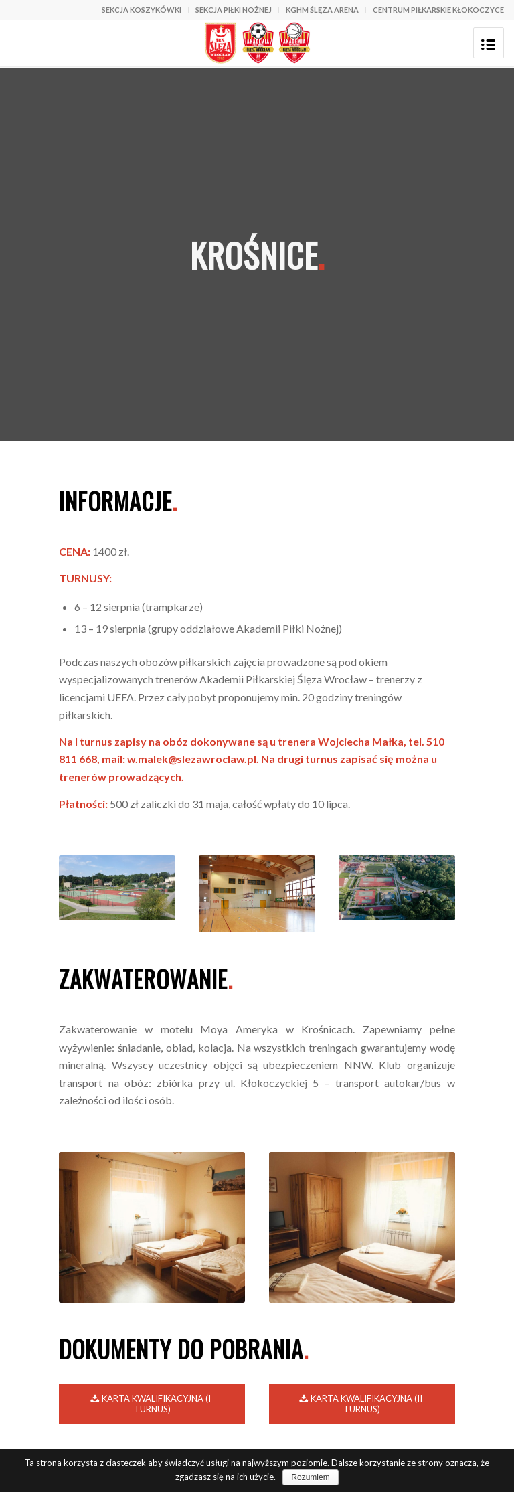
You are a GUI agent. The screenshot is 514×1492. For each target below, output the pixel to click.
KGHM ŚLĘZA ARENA (322, 9)
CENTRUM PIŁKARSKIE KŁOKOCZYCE (438, 9)
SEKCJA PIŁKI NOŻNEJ (233, 9)
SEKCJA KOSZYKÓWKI (141, 9)
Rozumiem (310, 1477)
